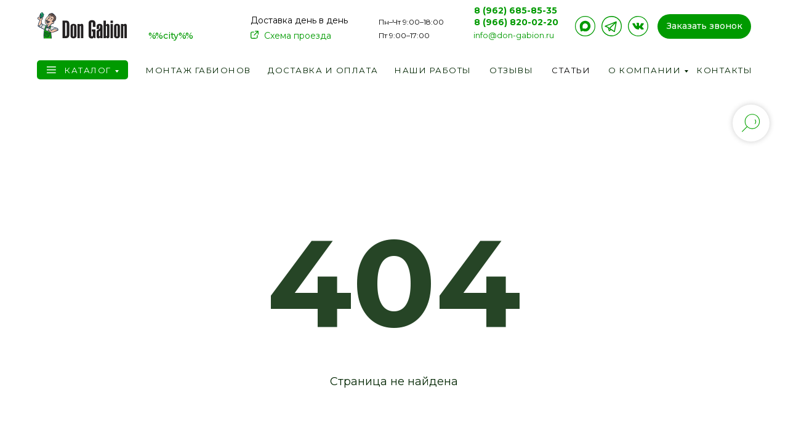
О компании (644, 70)
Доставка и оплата (323, 70)
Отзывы (511, 70)
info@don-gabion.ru (513, 35)
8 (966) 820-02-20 (516, 22)
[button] (704, 26)
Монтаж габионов (198, 70)
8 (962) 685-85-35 (515, 10)
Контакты (724, 70)
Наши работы (433, 70)
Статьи (571, 70)
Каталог (88, 70)
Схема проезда (297, 35)
